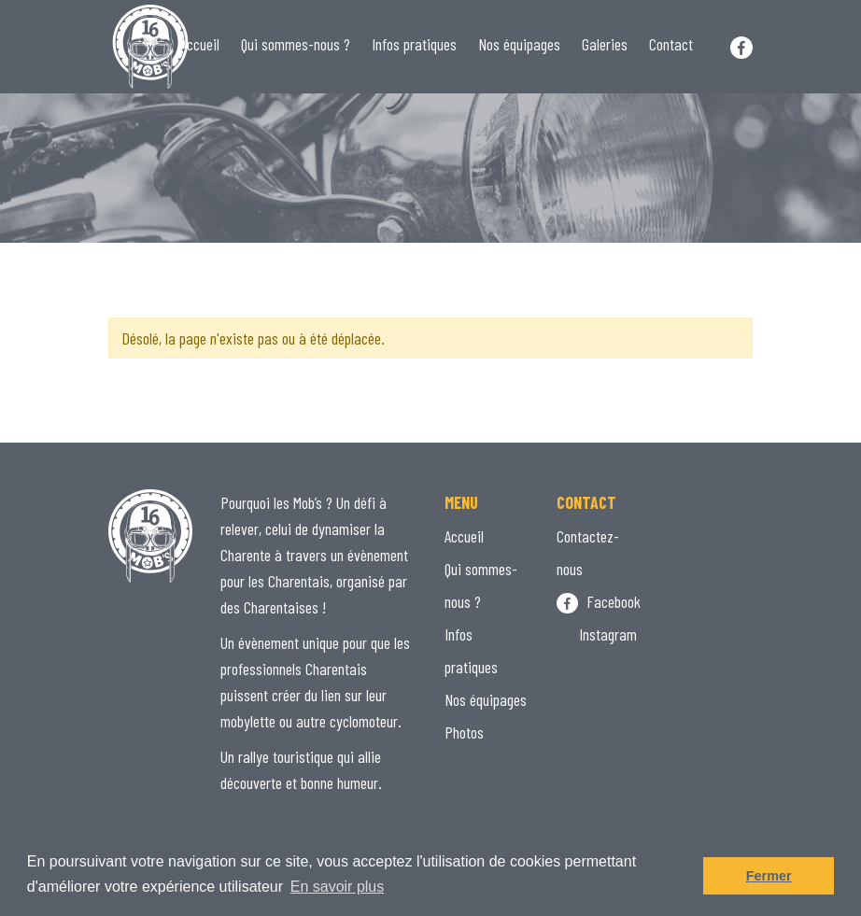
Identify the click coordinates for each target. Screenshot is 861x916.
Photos (464, 732)
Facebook (599, 601)
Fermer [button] (769, 875)
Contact (671, 44)
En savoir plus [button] (337, 887)
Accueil (199, 44)
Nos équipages (519, 44)
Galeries (605, 44)
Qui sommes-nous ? (295, 44)
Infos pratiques (414, 44)
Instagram (597, 634)
